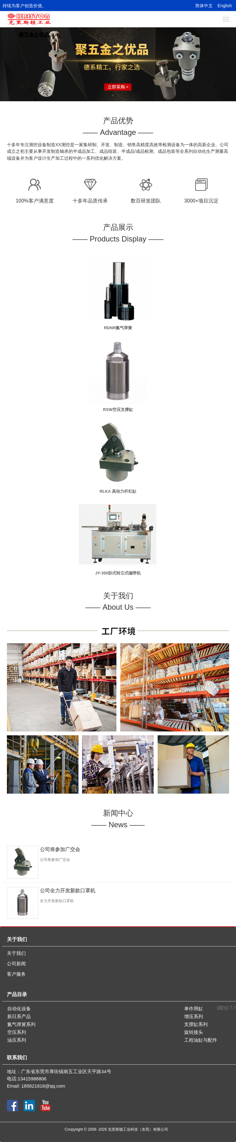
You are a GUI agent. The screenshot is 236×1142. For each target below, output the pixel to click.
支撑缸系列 (196, 1024)
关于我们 (16, 953)
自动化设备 (19, 1008)
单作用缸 (193, 1008)
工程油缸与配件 (200, 1040)
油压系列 (16, 1040)
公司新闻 (16, 963)
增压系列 (193, 1016)
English (224, 5)
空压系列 (16, 1032)
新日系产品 (19, 1016)
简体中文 (204, 5)
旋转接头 (193, 1032)
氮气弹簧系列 (21, 1024)
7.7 (226, 1008)
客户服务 (16, 974)
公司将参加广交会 (60, 849)
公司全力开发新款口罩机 (67, 890)
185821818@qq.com (43, 1086)
